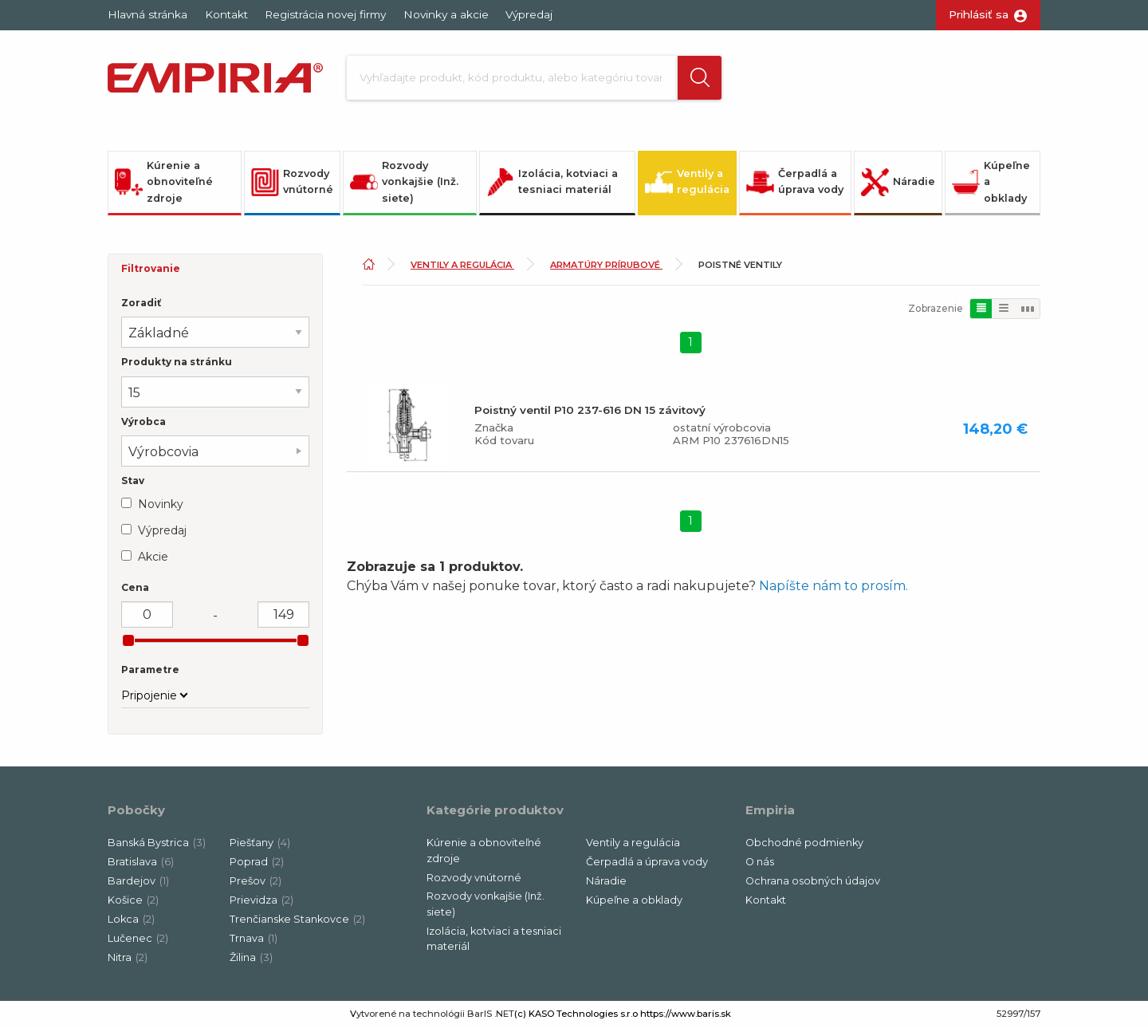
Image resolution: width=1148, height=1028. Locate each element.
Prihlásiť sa (978, 14)
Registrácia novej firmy (325, 14)
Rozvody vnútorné (292, 182)
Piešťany (260, 844)
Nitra (127, 959)
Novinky (160, 505)
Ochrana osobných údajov (812, 882)
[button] (688, 78)
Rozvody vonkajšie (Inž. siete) (404, 182)
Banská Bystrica (157, 844)
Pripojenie (149, 697)
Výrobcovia (163, 452)
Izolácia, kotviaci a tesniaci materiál (552, 182)
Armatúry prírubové (606, 266)
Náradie (898, 183)
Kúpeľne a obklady (991, 182)
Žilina (251, 959)
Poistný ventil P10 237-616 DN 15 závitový (590, 410)
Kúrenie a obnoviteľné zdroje (164, 182)
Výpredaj (528, 14)
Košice (133, 902)
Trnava (253, 940)
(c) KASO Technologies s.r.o (576, 1015)
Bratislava (141, 863)
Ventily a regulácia (687, 182)
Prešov (255, 882)
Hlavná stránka (147, 14)
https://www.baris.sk (685, 1015)
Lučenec (138, 940)
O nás (759, 863)
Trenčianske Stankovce (297, 921)
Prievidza (261, 902)
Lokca (131, 921)
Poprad (257, 863)
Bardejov (138, 882)
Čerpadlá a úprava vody (794, 182)
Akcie (153, 557)
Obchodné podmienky (804, 844)
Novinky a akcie (446, 14)
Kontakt (226, 14)
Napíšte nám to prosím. (833, 587)
